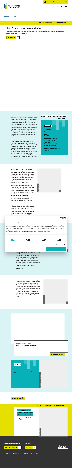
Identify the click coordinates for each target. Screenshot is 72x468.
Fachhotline (7, 453)
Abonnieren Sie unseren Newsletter (55, 2)
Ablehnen (16, 249)
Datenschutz (16, 453)
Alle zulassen (56, 249)
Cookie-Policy (34, 453)
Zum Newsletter (13, 447)
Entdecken (14, 37)
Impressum (25, 453)
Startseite (6, 16)
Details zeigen (59, 244)
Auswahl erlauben (36, 249)
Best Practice (14, 16)
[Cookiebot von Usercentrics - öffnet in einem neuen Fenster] (60, 218)
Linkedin (31, 447)
